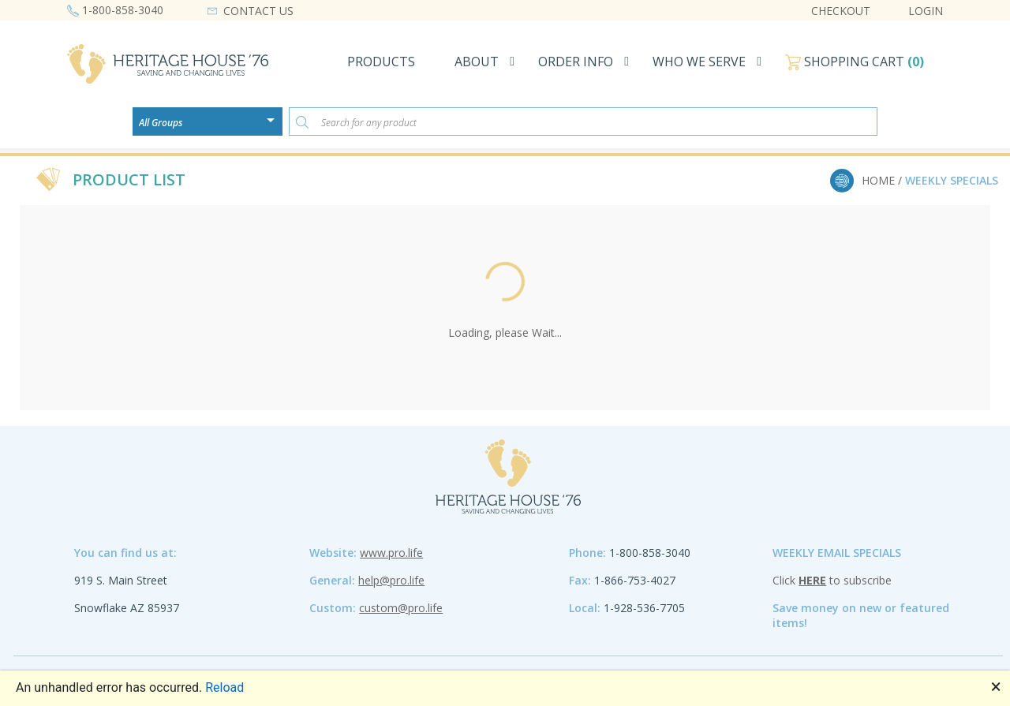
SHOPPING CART (854, 61)
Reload (224, 687)
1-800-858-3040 (122, 9)
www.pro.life (391, 552)
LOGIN (925, 10)
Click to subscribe (832, 580)
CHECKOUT (840, 10)
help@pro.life (391, 580)
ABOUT (476, 61)
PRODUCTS (381, 61)
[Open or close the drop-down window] (274, 125)
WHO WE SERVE (699, 61)
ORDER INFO (575, 61)
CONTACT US (258, 10)
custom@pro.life (401, 607)
